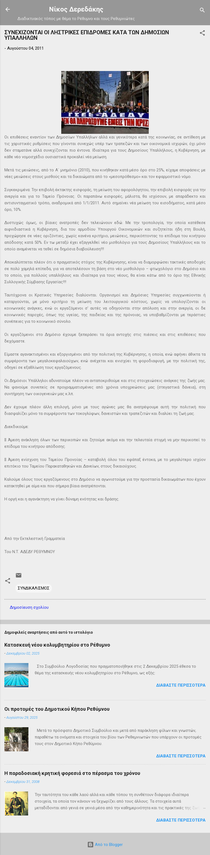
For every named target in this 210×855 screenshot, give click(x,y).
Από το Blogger (105, 844)
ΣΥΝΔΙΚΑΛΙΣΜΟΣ (33, 588)
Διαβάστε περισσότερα (181, 685)
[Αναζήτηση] (202, 11)
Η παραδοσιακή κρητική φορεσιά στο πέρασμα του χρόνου (72, 773)
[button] (202, 34)
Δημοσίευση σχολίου (29, 607)
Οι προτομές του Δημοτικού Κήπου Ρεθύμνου (57, 709)
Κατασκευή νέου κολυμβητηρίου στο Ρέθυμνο (57, 645)
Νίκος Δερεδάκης (76, 9)
